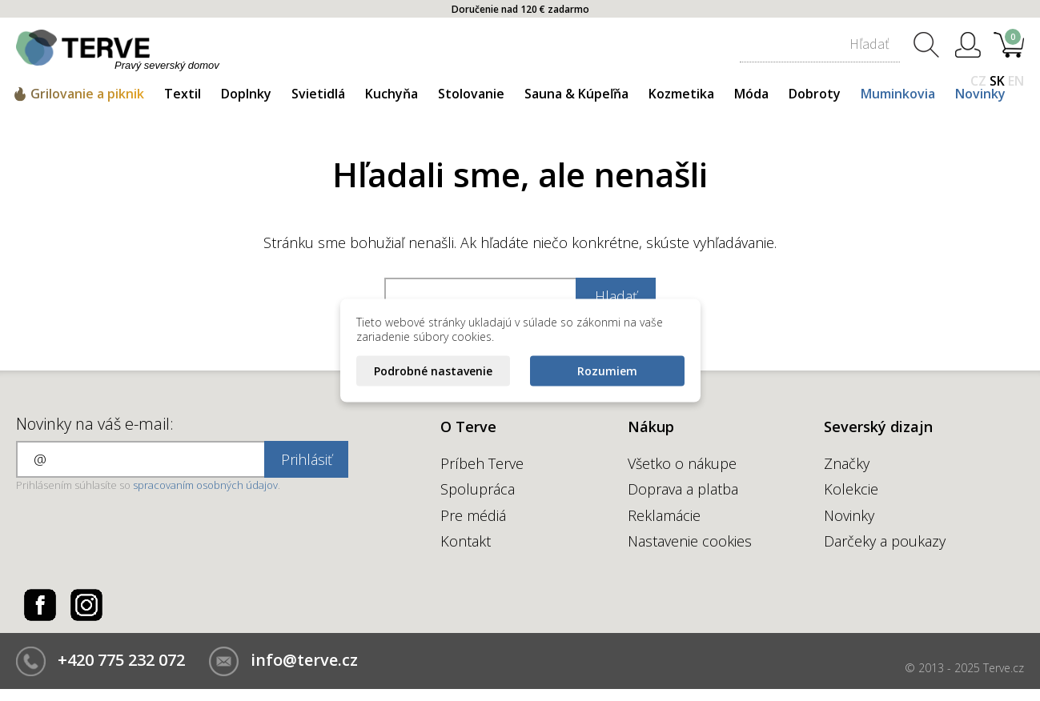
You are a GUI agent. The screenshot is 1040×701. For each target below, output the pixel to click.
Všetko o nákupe (682, 463)
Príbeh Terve (482, 463)
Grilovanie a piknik (87, 94)
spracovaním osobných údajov (205, 485)
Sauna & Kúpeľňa (576, 94)
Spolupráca (477, 489)
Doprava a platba (683, 489)
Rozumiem (607, 371)
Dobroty (815, 94)
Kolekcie (851, 489)
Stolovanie (471, 94)
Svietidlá (318, 94)
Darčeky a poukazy (885, 541)
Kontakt (465, 541)
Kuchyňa (391, 94)
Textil (182, 94)
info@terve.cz (304, 660)
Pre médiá (473, 515)
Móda (751, 94)
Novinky (980, 94)
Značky (846, 463)
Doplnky (246, 94)
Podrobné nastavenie (433, 371)
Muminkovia (898, 94)
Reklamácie (664, 515)
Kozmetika (681, 94)
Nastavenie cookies (690, 541)
